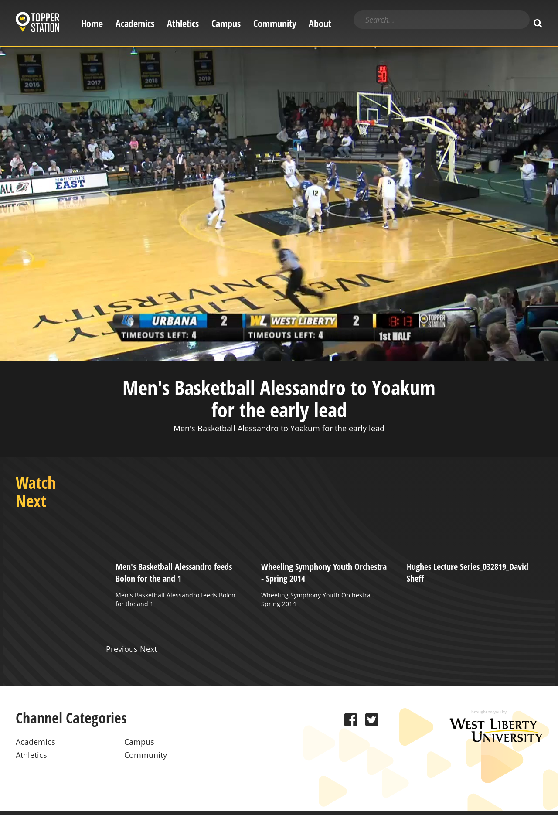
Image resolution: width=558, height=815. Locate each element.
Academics (135, 23)
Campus (226, 23)
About (320, 23)
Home (92, 23)
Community (274, 23)
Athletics (183, 23)
